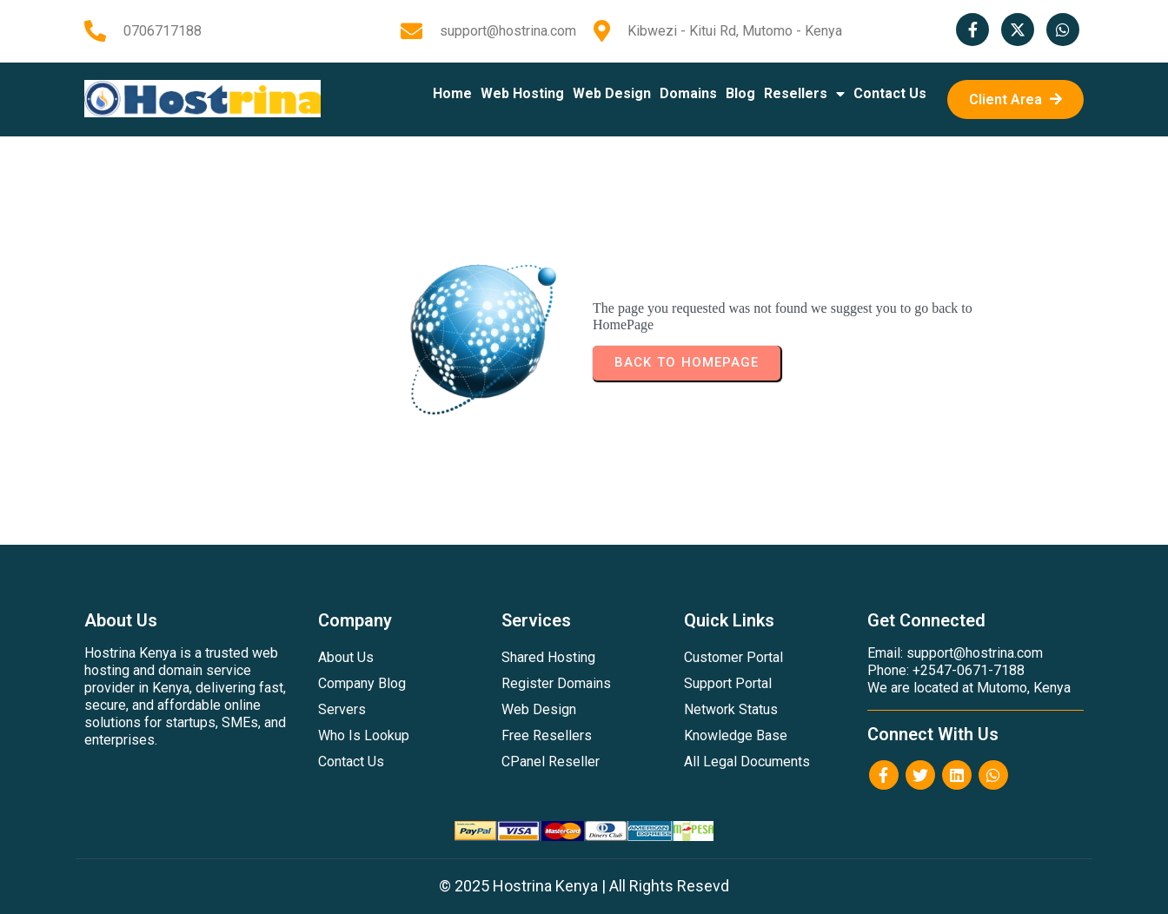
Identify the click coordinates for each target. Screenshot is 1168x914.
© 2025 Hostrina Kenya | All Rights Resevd (584, 886)
